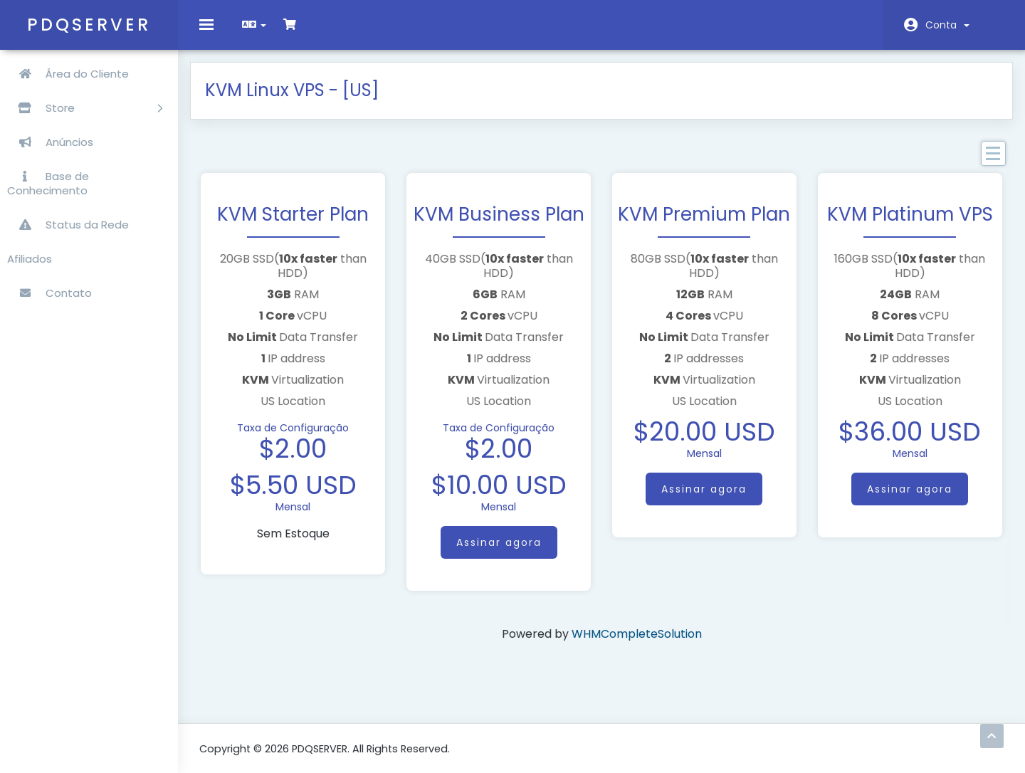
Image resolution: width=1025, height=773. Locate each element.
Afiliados (29, 258)
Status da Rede (68, 224)
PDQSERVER (89, 24)
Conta (947, 25)
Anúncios (50, 142)
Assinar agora (501, 551)
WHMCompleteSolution (637, 642)
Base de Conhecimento (48, 183)
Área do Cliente (68, 73)
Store (84, 107)
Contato (49, 292)
